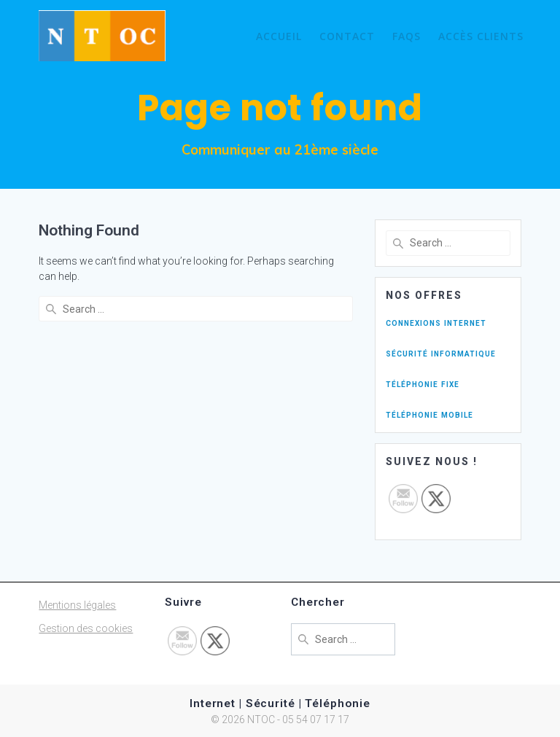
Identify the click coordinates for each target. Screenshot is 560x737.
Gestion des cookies (86, 628)
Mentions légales (77, 605)
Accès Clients (481, 36)
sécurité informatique (441, 353)
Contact (347, 36)
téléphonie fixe (422, 383)
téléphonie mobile (429, 414)
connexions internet (436, 322)
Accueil (279, 36)
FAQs (406, 36)
